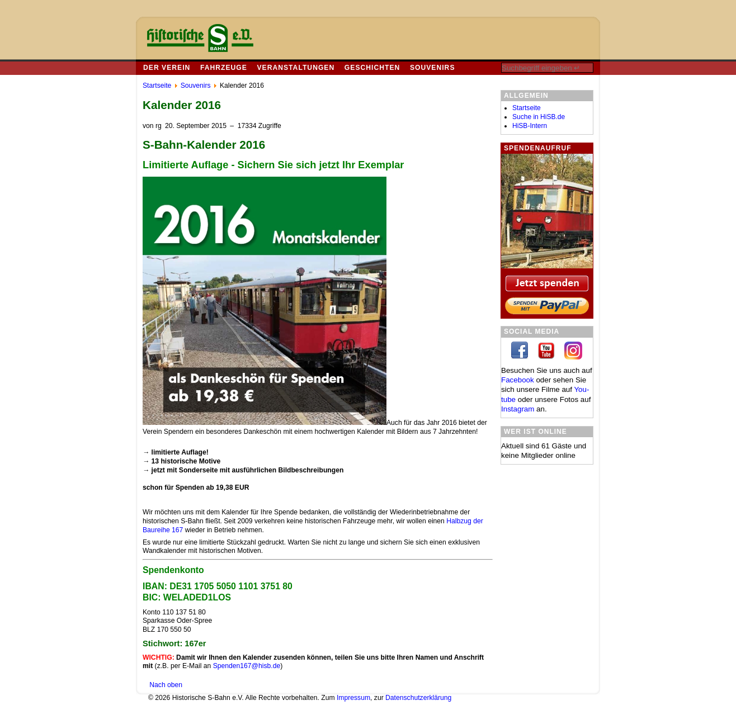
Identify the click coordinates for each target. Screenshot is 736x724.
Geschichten (372, 68)
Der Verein (166, 68)
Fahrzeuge (223, 68)
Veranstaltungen (295, 68)
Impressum (353, 698)
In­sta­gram (517, 409)
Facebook (517, 380)
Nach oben (165, 685)
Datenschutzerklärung (418, 698)
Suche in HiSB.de (538, 117)
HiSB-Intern (529, 126)
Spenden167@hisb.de (247, 666)
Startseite (526, 108)
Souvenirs (432, 68)
